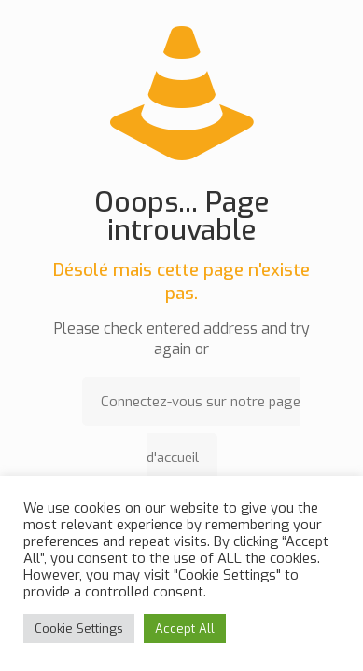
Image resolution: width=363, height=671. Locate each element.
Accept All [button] (185, 629)
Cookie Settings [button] (79, 629)
